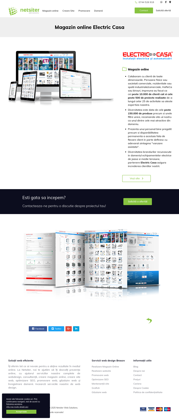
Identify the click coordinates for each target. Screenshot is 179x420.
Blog (135, 366)
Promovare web (100, 375)
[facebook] (165, 2)
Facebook (37, 328)
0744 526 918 (146, 2)
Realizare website (101, 370)
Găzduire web (99, 392)
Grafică (96, 388)
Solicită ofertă (163, 10)
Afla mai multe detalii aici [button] (17, 407)
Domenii (98, 10)
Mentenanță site (100, 383)
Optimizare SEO (100, 379)
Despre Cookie (141, 388)
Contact (144, 10)
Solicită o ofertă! (137, 201)
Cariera (137, 383)
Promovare (84, 10)
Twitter (56, 328)
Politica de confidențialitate (147, 392)
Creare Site (68, 10)
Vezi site (136, 178)
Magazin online (50, 10)
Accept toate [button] (21, 412)
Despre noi (139, 370)
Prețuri (136, 379)
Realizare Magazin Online (105, 366)
